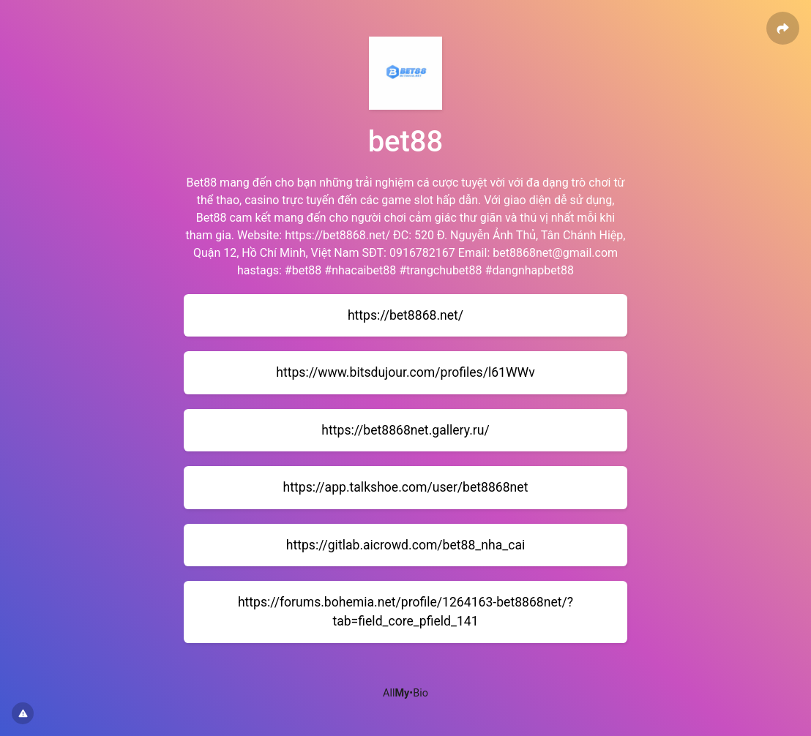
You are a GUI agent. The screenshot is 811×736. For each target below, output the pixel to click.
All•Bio (405, 693)
